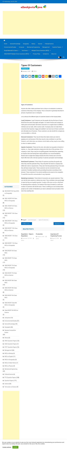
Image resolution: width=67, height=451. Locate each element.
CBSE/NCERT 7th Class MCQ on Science (11, 274)
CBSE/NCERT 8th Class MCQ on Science (11, 289)
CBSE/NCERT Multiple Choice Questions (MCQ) (16, 54)
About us (53, 54)
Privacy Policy (36, 54)
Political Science (49, 43)
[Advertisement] (33, 22)
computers (7, 317)
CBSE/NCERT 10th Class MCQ (11, 214)
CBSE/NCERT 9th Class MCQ (11, 296)
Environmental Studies (10, 47)
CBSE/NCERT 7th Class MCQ (11, 259)
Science (40, 43)
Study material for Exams (11, 50)
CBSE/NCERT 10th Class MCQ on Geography (11, 222)
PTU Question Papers (10, 377)
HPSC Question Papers (11, 340)
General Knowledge (15, 43)
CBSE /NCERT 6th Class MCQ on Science (11, 207)
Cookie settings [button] (7, 447)
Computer (21, 47)
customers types (32, 219)
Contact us (46, 54)
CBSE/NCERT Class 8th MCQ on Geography (11, 304)
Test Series (25, 50)
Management (46, 47)
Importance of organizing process (56, 235)
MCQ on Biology (9, 353)
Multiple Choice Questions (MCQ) (40, 50)
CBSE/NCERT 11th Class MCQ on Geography (11, 244)
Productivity (39, 234)
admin (35, 71)
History (33, 43)
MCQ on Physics (9, 366)
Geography (26, 43)
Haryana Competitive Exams (10, 331)
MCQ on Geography (10, 359)
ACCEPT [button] (15, 447)
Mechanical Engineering (33, 47)
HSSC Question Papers (11, 344)
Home (5, 43)
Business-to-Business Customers (59, 223)
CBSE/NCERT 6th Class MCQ (11, 252)
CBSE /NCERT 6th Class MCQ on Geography (11, 199)
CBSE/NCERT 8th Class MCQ (11, 281)
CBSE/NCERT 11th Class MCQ (11, 237)
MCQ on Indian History (10, 362)
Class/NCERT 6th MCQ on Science (11, 311)
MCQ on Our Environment (28, 223)
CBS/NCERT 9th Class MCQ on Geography (12, 192)
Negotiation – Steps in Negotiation (27, 235)
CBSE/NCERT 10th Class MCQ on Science (11, 229)
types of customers (43, 219)
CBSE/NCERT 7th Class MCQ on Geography (11, 266)
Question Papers (56, 47)
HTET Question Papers (11, 347)
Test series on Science (10, 387)
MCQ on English (9, 356)
